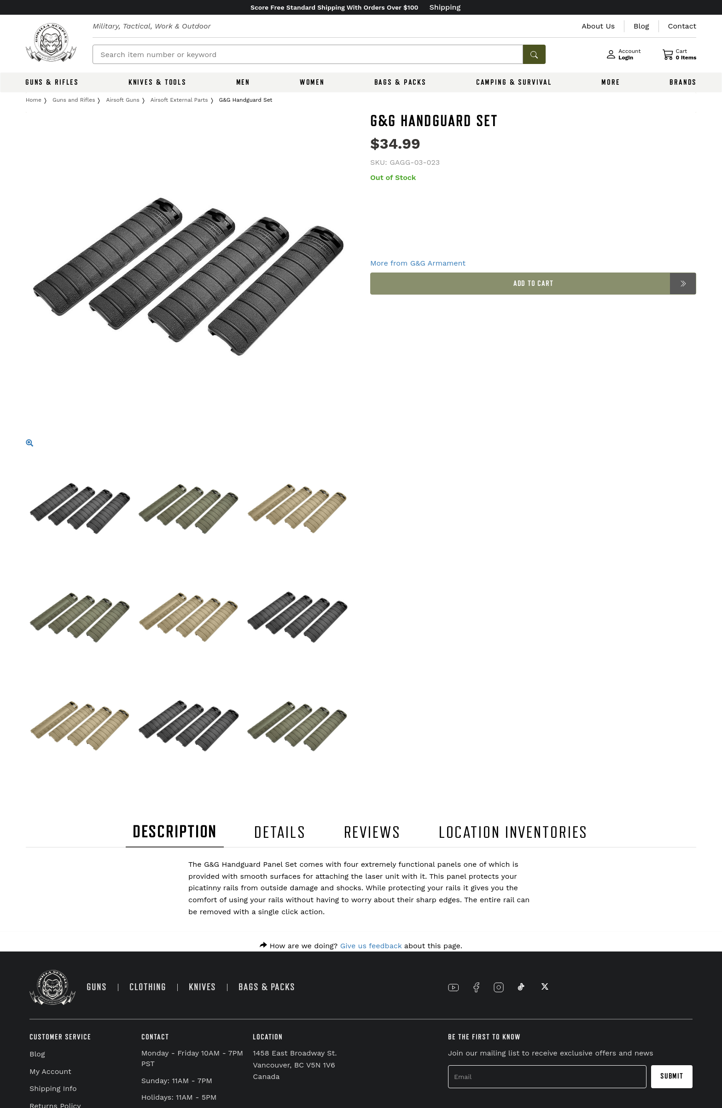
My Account (50, 1071)
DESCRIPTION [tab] (175, 832)
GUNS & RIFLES (52, 82)
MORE (610, 82)
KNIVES (202, 987)
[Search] (308, 54)
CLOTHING (147, 987)
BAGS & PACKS (400, 82)
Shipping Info (53, 1088)
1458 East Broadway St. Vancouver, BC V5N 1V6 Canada (295, 1065)
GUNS (97, 987)
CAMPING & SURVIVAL (514, 82)
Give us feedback (371, 945)
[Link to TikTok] (521, 987)
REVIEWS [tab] (372, 832)
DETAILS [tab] (280, 832)
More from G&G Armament (418, 263)
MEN (243, 82)
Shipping (445, 7)
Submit (671, 1076)
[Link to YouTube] (453, 987)
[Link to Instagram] (498, 987)
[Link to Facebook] (476, 987)
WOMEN (312, 82)
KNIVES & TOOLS (157, 82)
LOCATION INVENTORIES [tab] (513, 832)
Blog (37, 1054)
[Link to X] (543, 987)
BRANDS (683, 82)
